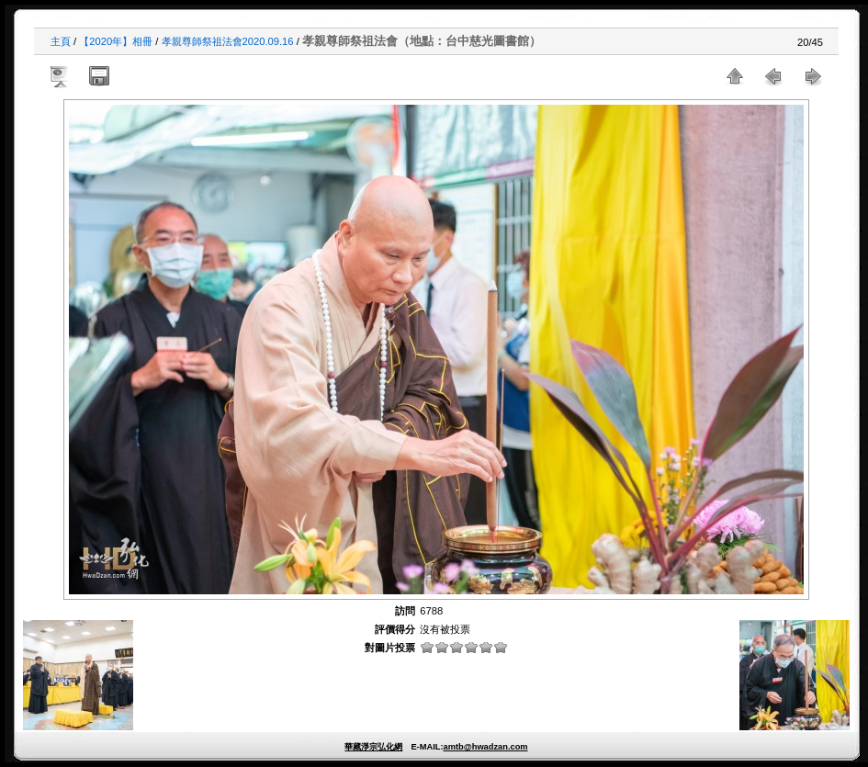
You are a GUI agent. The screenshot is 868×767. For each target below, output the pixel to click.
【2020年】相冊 (115, 41)
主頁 (61, 41)
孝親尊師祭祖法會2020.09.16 (228, 41)
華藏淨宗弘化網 (373, 746)
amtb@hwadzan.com (485, 746)
